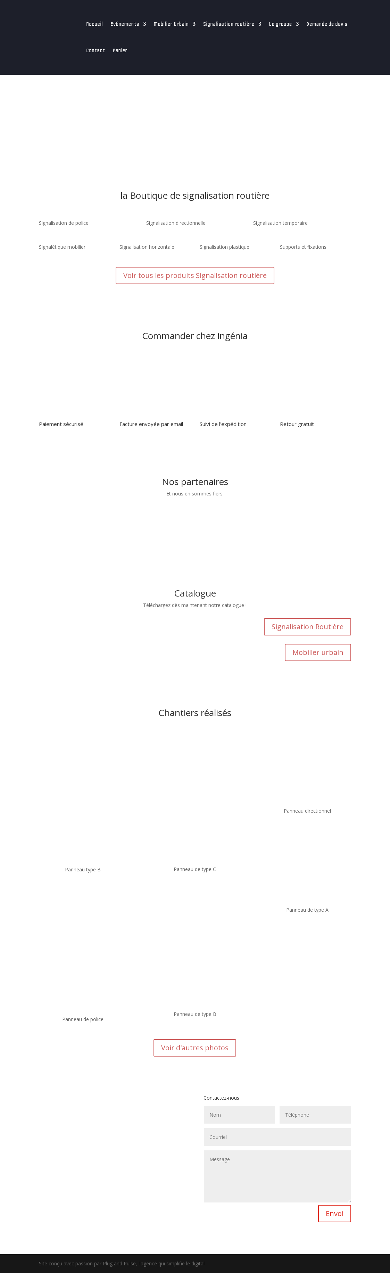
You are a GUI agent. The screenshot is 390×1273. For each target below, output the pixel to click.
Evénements (124, 24)
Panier (120, 50)
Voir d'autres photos (195, 1047)
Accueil (94, 24)
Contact (95, 50)
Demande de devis (326, 24)
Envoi (334, 1213)
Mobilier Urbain (171, 24)
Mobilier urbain (317, 652)
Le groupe (280, 24)
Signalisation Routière (307, 626)
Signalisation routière (228, 24)
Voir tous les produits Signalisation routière (195, 275)
